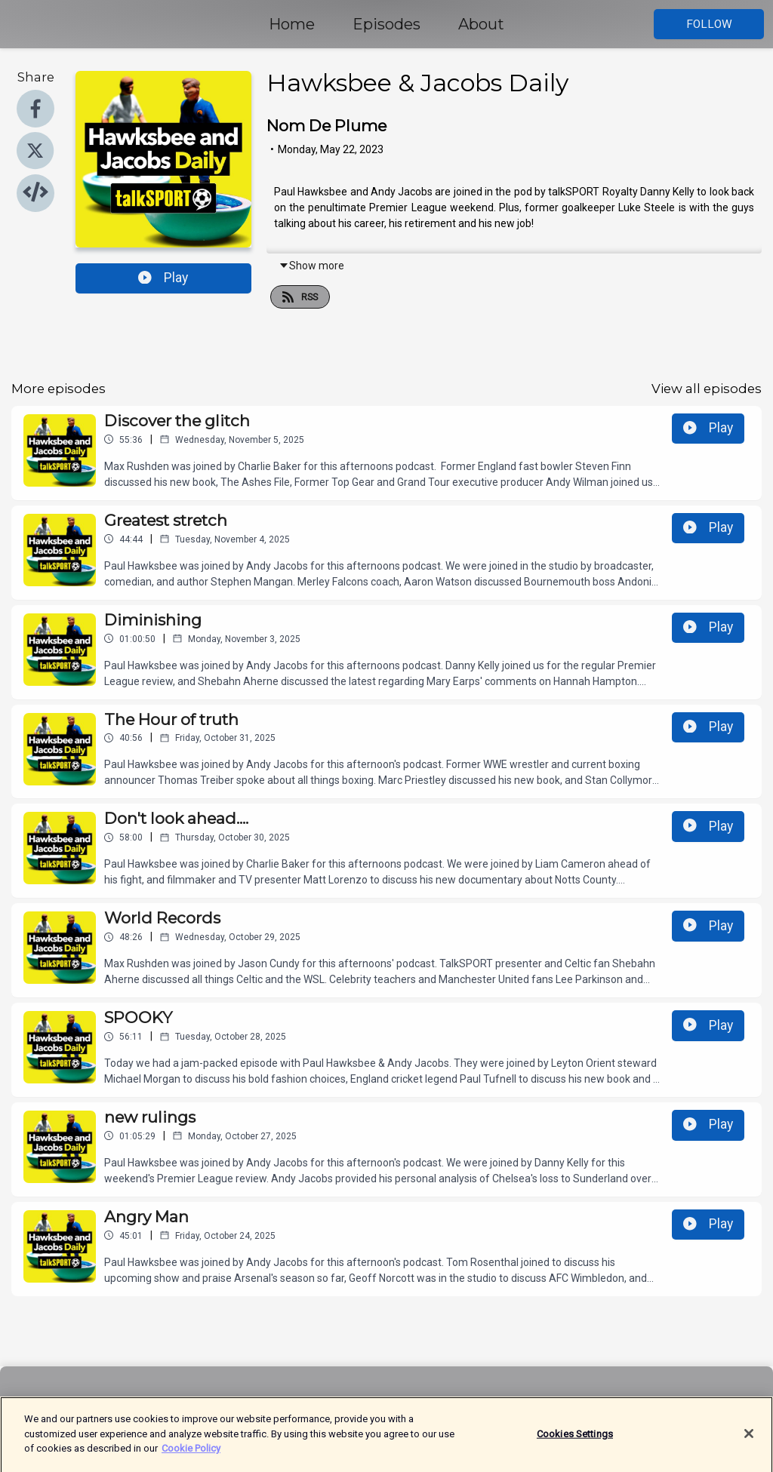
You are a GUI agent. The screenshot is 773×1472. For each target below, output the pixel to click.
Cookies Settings (575, 1442)
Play (163, 277)
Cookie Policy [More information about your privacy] (191, 1456)
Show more (311, 266)
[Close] (748, 1441)
